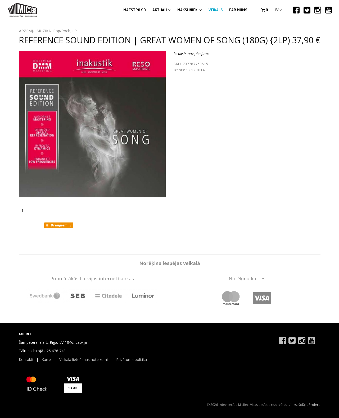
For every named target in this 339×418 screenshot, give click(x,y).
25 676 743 (56, 350)
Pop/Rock (61, 30)
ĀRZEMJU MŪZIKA (35, 30)
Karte (46, 359)
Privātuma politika (131, 359)
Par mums (238, 9)
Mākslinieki (189, 9)
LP (74, 30)
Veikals (216, 9)
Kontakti (26, 359)
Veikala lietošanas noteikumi (83, 359)
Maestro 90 (134, 9)
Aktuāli (161, 9)
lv (278, 9)
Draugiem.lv (58, 225)
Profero (314, 404)
